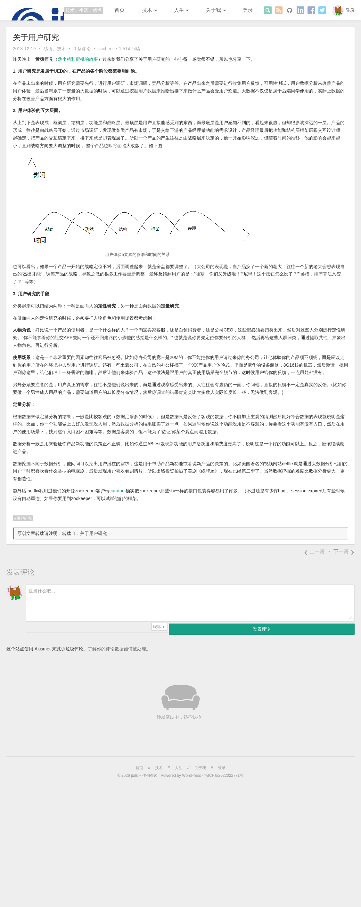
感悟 (48, 48)
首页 (119, 10)
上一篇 (314, 551)
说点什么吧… (42, 590)
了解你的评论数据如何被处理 (117, 648)
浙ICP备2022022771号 (224, 775)
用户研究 (24, 518)
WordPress (191, 775)
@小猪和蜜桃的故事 (78, 59)
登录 (350, 10)
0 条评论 (82, 48)
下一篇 (344, 551)
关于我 (213, 10)
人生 (179, 10)
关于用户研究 (93, 533)
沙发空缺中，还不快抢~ (180, 717)
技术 (147, 10)
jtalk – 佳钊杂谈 (144, 775)
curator (116, 490)
